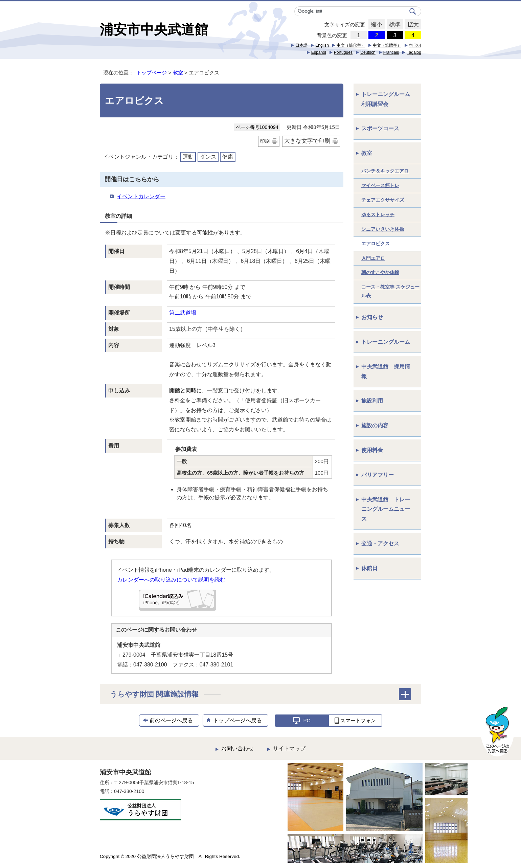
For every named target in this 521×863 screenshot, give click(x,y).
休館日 (369, 568)
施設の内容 (374, 425)
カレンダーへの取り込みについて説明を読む (171, 580)
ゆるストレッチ (377, 214)
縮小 (375, 24)
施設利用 (372, 401)
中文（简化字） (351, 45)
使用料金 (372, 450)
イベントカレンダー (141, 196)
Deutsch (368, 52)
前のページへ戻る (171, 720)
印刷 (265, 141)
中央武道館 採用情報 (385, 371)
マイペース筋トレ (380, 185)
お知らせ (372, 317)
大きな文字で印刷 (307, 141)
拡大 (411, 24)
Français (391, 52)
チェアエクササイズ (382, 200)
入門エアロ (373, 258)
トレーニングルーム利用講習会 (385, 99)
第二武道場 (182, 313)
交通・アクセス (380, 543)
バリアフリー (377, 475)
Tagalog (414, 52)
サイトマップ (289, 748)
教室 (178, 72)
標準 (394, 24)
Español (318, 52)
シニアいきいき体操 (382, 229)
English (322, 45)
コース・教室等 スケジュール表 (390, 291)
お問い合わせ (237, 748)
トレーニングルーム (385, 342)
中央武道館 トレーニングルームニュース (385, 509)
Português (343, 52)
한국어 (415, 45)
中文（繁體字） (387, 45)
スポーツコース (380, 128)
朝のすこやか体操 (380, 272)
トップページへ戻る (237, 720)
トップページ (151, 72)
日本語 (301, 45)
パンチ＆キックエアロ (385, 171)
